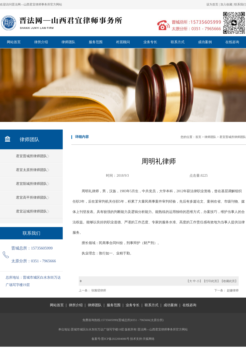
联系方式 (177, 42)
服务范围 (96, 42)
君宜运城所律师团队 (31, 211)
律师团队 (68, 42)
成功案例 (205, 42)
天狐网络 (148, 339)
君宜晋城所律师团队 (31, 156)
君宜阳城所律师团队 (31, 184)
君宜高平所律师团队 (31, 197)
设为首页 (212, 4)
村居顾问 (123, 42)
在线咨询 (232, 42)
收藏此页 (229, 281)
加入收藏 (226, 4)
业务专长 (150, 42)
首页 (198, 137)
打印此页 (211, 281)
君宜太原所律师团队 (31, 170)
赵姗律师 (233, 290)
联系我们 (240, 4)
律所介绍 (41, 42)
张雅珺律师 (98, 290)
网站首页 (14, 42)
